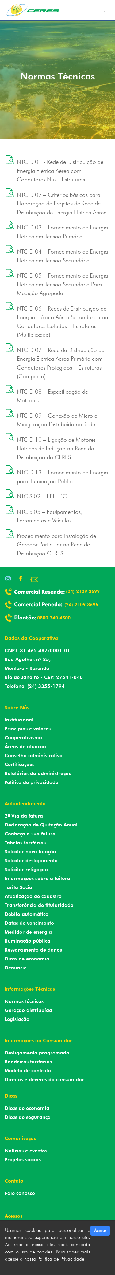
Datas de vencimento (29, 923)
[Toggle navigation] (104, 10)
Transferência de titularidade (39, 905)
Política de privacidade (31, 782)
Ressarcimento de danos (33, 950)
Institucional (19, 720)
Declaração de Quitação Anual (41, 825)
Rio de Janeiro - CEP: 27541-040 (44, 677)
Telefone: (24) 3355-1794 (35, 686)
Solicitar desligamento (31, 860)
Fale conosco (20, 1193)
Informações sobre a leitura (37, 878)
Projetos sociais (23, 1160)
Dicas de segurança (28, 1117)
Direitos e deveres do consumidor (44, 1079)
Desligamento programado (37, 1053)
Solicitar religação (26, 869)
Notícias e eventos (26, 1151)
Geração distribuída (28, 1010)
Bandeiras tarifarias (28, 1062)
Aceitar (100, 1230)
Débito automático (26, 914)
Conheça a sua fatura (30, 834)
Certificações (19, 764)
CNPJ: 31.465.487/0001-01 (37, 650)
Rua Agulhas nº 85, (28, 659)
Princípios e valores (28, 729)
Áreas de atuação (25, 746)
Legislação (17, 1019)
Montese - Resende (27, 668)
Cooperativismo (23, 738)
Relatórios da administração (38, 773)
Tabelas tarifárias (25, 843)
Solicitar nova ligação (30, 852)
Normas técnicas (24, 1001)
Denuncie (16, 968)
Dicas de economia (27, 959)
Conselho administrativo (34, 755)
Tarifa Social (19, 887)
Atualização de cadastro (33, 896)
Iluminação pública (27, 941)
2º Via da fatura (24, 816)
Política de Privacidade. (61, 1259)
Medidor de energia (28, 932)
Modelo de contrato (28, 1071)
